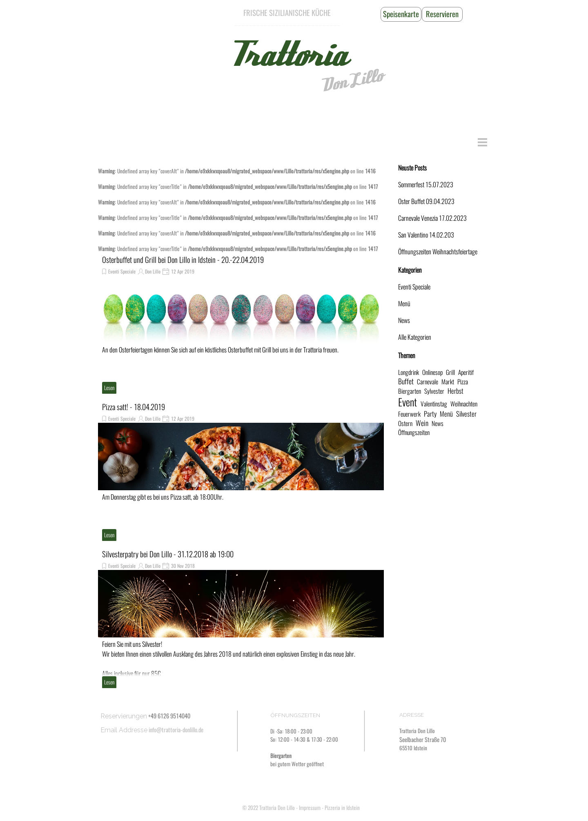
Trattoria (287, 55)
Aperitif (466, 372)
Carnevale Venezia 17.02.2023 (432, 218)
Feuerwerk (409, 414)
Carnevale (427, 381)
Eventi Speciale (122, 271)
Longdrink (408, 372)
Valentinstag (434, 403)
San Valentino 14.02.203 (426, 235)
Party (430, 413)
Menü (404, 303)
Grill (450, 372)
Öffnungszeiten (414, 432)
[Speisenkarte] (401, 14)
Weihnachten (463, 403)
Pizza (462, 381)
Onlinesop (432, 372)
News (404, 320)
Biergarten (409, 391)
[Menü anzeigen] (482, 142)
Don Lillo (351, 80)
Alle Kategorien (414, 337)
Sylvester (434, 391)
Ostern (405, 423)
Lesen (109, 388)
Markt (447, 381)
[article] (241, 324)
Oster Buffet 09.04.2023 (426, 201)
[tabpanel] (287, 13)
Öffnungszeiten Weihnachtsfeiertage (437, 251)
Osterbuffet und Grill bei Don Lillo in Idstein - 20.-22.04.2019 (183, 260)
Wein (422, 423)
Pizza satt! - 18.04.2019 (133, 407)
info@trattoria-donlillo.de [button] (176, 730)
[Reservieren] (442, 14)
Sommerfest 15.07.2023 (425, 184)
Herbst (455, 390)
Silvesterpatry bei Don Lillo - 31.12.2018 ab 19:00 (168, 554)
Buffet (406, 381)
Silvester (466, 413)
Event (407, 402)
